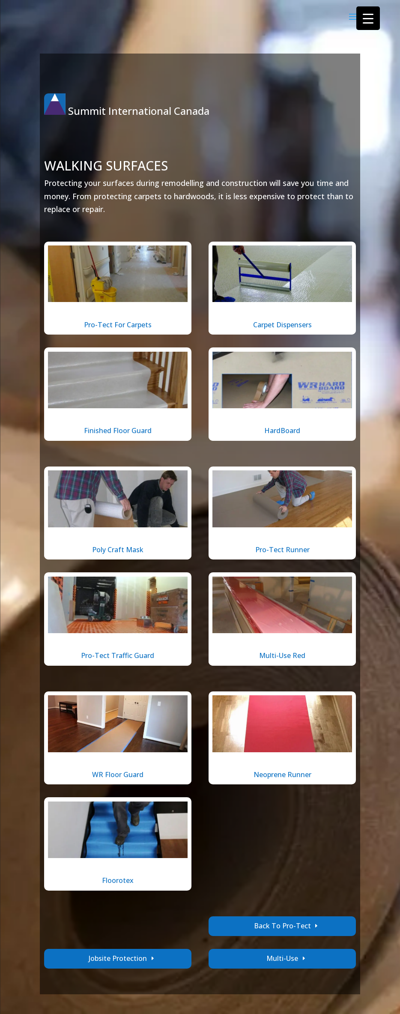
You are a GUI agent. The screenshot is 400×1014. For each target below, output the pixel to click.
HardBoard (282, 430)
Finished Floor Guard (118, 430)
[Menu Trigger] (368, 18)
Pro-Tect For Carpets (118, 324)
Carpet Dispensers (282, 324)
